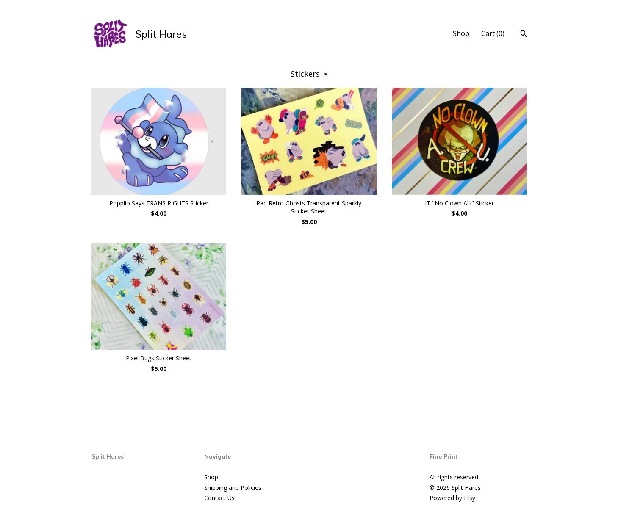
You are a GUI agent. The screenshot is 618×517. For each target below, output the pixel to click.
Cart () (492, 33)
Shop (461, 33)
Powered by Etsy (452, 498)
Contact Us (219, 498)
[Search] (524, 34)
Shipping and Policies (232, 488)
